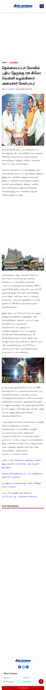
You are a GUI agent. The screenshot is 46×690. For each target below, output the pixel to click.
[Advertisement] (23, 37)
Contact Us (27, 678)
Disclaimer (27, 682)
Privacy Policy (9, 682)
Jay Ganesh (9, 89)
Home (4, 62)
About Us (7, 678)
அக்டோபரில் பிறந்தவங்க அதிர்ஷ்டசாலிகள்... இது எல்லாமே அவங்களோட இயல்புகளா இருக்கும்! (22, 464)
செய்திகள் (14, 62)
